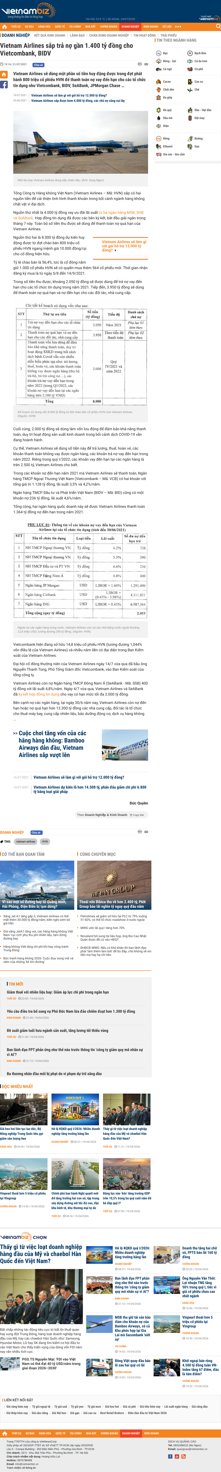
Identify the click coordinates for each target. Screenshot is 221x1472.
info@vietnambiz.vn (26, 1464)
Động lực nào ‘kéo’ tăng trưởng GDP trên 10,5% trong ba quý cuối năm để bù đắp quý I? (127, 1198)
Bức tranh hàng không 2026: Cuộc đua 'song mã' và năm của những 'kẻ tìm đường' (38, 960)
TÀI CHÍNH (75, 26)
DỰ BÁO (29, 26)
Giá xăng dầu (200, 1406)
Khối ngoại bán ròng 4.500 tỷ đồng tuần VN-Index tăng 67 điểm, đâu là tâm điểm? (200, 1367)
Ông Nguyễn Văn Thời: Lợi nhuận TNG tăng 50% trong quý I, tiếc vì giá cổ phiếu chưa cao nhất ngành (199, 1287)
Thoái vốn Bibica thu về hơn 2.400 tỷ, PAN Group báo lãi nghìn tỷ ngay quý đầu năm (112, 904)
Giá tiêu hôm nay (150, 1406)
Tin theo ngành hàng (176, 40)
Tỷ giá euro (94, 1406)
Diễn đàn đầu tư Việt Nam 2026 (147, 1413)
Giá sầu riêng (40, 1413)
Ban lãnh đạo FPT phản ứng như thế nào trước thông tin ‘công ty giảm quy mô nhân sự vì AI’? (75, 1052)
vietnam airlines (25, 841)
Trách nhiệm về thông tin (21, 1467)
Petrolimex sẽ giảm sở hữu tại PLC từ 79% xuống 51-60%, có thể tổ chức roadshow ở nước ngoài (113, 918)
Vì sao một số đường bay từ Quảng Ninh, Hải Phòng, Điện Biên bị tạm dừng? (34, 904)
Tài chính (120, 1346)
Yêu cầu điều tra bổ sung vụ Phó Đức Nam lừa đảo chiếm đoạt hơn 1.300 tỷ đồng (71, 1011)
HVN (45, 841)
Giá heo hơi (112, 1406)
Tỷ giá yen (77, 1406)
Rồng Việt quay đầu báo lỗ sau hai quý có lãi (133, 1363)
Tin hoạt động (144, 35)
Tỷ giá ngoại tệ (41, 1406)
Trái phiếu (168, 35)
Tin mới (16, 984)
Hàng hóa (6, 1146)
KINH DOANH (151, 26)
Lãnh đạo (77, 35)
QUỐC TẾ (60, 26)
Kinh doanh (14, 1017)
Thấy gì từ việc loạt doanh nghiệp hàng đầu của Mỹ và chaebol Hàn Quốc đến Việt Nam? (125, 1134)
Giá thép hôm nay (17, 1413)
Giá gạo (74, 1413)
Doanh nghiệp (16, 35)
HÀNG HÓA (44, 26)
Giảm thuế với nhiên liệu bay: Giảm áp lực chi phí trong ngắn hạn (58, 992)
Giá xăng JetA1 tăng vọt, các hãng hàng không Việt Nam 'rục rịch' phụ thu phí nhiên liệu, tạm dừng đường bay (38, 935)
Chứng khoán (8, 1206)
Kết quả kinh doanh (49, 35)
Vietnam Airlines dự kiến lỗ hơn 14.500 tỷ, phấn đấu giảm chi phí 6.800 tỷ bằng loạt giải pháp (90, 789)
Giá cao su (90, 1413)
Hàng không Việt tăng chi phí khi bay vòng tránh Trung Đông (36, 948)
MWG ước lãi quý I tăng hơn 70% (102, 928)
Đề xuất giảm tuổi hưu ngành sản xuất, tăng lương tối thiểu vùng (57, 1030)
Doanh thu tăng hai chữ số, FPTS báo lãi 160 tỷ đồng (199, 1252)
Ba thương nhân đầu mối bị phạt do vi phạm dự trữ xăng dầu (54, 1074)
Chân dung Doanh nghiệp (109, 35)
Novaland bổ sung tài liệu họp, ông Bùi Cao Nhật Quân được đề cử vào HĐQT (113, 938)
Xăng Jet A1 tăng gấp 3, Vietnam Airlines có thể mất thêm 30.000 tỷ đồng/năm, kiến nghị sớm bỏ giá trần (36, 920)
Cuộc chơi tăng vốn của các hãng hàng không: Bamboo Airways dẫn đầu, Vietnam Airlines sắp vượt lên (52, 744)
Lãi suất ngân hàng (176, 1406)
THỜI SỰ (16, 26)
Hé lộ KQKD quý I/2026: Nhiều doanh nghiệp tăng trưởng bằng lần (75, 1131)
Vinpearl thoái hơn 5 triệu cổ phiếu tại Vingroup (23, 1195)
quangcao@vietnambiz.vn (192, 1449)
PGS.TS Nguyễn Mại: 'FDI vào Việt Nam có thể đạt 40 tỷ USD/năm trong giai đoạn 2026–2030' (51, 1363)
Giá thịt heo (59, 1413)
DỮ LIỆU (167, 26)
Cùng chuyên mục (98, 854)
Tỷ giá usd (60, 1406)
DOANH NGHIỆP (130, 26)
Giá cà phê (129, 1406)
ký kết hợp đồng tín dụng (39, 694)
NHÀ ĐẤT (90, 26)
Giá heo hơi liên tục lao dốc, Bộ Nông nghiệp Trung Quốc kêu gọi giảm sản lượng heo (21, 1134)
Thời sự (11, 998)
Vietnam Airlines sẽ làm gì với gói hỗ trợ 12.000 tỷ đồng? (69, 95)
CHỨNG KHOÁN (108, 26)
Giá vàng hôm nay (17, 1406)
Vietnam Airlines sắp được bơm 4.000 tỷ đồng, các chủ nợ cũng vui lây (78, 101)
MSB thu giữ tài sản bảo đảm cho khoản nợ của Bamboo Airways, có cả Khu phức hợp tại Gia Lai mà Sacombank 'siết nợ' (133, 1328)
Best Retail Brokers (112, 1413)
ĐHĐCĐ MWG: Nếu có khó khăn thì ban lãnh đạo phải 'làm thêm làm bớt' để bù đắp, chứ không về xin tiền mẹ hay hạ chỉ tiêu (115, 951)
